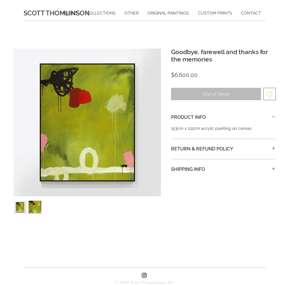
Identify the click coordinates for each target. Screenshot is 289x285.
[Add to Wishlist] (269, 94)
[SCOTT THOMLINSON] (59, 13)
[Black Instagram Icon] (144, 275)
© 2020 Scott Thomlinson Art (144, 282)
